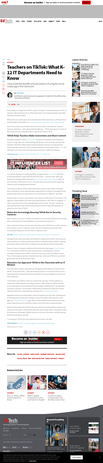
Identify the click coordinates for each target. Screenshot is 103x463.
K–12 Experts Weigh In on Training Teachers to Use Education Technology (89, 222)
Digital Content (23, 354)
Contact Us (15, 428)
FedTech (16, 447)
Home (4, 59)
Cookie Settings (76, 457)
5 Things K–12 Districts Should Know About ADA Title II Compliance (89, 84)
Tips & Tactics (37, 21)
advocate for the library (50, 291)
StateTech (27, 447)
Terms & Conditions (35, 428)
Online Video (60, 354)
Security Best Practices (20, 300)
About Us (6, 428)
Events (58, 21)
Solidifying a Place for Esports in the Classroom (90, 213)
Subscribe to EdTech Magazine (77, 447)
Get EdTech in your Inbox (75, 428)
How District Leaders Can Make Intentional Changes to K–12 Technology (89, 67)
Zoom (61, 147)
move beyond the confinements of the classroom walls (46, 122)
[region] (51, 457)
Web (29, 359)
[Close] (100, 457)
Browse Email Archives (74, 431)
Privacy (61, 359)
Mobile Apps (34, 354)
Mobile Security (51, 359)
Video (44, 21)
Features (29, 21)
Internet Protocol (47, 354)
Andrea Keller (30, 140)
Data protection (38, 359)
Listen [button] (13, 104)
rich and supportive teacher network (46, 179)
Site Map (6, 431)
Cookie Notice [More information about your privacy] (32, 461)
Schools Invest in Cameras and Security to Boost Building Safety (89, 197)
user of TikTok (52, 174)
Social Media (22, 359)
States (23, 21)
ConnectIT (51, 21)
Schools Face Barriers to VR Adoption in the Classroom (89, 205)
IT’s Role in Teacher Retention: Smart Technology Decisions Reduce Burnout (88, 76)
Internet (8, 59)
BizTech (7, 447)
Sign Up (85, 3)
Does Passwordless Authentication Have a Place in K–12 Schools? (88, 92)
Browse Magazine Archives (76, 451)
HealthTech (8, 451)
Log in (100, 21)
